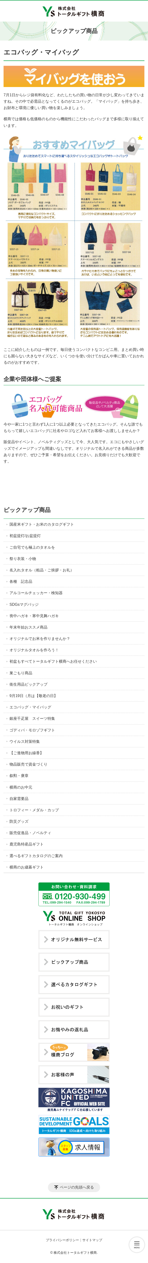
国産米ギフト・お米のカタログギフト (41, 524)
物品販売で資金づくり (28, 764)
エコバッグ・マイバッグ (30, 707)
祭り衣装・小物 (22, 559)
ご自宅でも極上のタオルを (32, 547)
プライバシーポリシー (62, 1240)
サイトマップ (92, 1240)
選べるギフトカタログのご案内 (36, 856)
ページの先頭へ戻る (77, 1187)
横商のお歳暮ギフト (26, 867)
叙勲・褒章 (18, 776)
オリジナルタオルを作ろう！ (34, 650)
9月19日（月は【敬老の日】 (33, 696)
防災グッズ (18, 821)
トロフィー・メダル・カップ (34, 810)
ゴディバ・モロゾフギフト (32, 730)
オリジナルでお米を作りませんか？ (39, 639)
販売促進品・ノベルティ (30, 833)
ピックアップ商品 (27, 510)
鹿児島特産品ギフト (26, 844)
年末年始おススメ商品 (28, 627)
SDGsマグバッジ (24, 604)
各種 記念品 (20, 581)
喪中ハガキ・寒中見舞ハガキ (34, 616)
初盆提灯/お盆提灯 (25, 536)
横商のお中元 (20, 787)
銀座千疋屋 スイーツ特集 (32, 718)
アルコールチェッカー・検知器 (36, 593)
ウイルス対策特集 (24, 741)
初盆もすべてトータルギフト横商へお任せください (53, 661)
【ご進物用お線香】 (26, 753)
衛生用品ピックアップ (28, 684)
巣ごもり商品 (20, 673)
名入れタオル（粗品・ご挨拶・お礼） (41, 570)
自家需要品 (18, 799)
